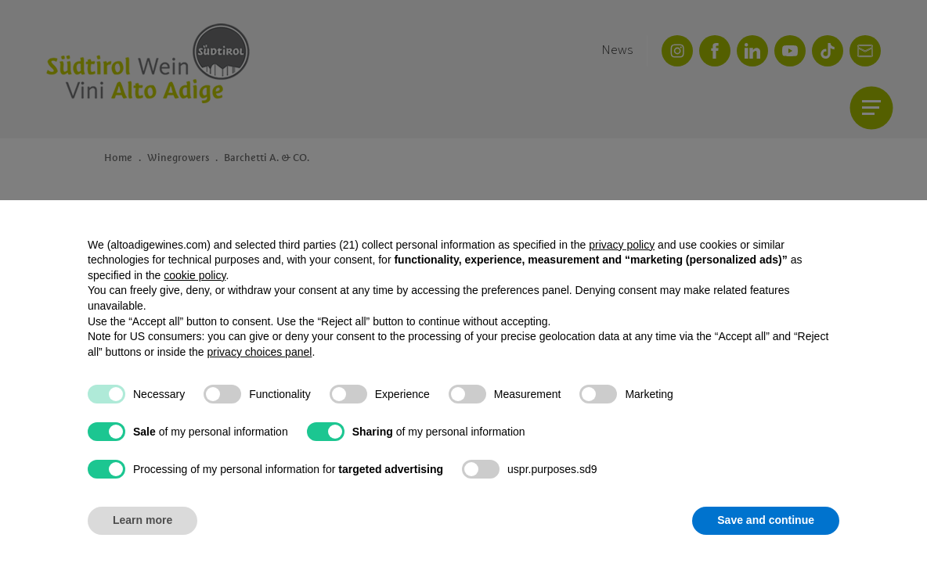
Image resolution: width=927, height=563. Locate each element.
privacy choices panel (259, 352)
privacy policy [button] (622, 244)
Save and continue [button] (765, 520)
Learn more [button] (142, 520)
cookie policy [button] (194, 275)
